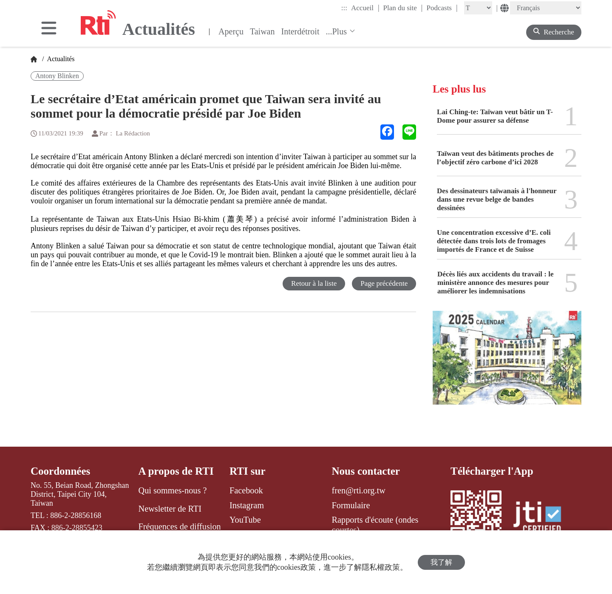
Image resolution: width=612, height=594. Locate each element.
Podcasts (441, 7)
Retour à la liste (314, 283)
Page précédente (384, 283)
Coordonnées (60, 471)
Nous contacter (366, 471)
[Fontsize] (478, 7)
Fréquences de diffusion (180, 526)
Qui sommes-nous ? (173, 490)
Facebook (246, 490)
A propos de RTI (176, 471)
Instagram (247, 505)
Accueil (365, 7)
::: (344, 8)
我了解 (441, 562)
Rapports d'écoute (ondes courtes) (375, 525)
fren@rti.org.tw (358, 490)
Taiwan (262, 31)
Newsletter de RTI (170, 508)
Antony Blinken (57, 75)
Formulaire (351, 505)
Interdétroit (300, 31)
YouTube (245, 519)
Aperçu (231, 31)
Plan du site (403, 7)
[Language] (545, 7)
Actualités (59, 58)
